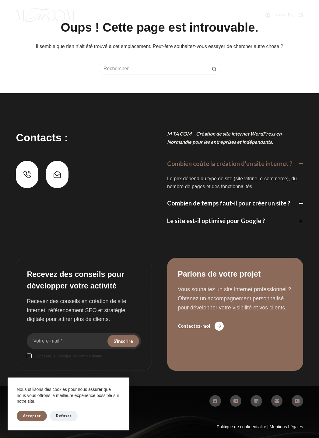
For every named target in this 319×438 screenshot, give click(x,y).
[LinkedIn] (256, 401)
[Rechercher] (301, 15)
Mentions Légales (286, 426)
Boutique (65, 15)
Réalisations (140, 15)
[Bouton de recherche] (214, 69)
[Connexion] (267, 15)
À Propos (180, 15)
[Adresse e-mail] (66, 341)
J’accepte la (68, 356)
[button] (235, 164)
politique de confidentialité (79, 356)
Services (101, 15)
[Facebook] (215, 401)
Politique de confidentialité (242, 426)
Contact (271, 15)
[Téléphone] (297, 401)
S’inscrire (123, 341)
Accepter (32, 415)
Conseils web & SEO (225, 15)
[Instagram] (236, 401)
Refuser (64, 415)
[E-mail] (277, 401)
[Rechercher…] (153, 69)
